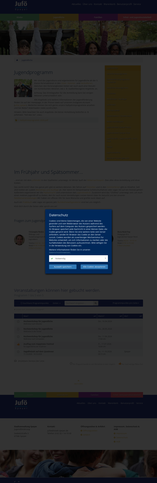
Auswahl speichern (63, 266)
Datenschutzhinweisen (59, 252)
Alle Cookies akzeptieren (94, 266)
